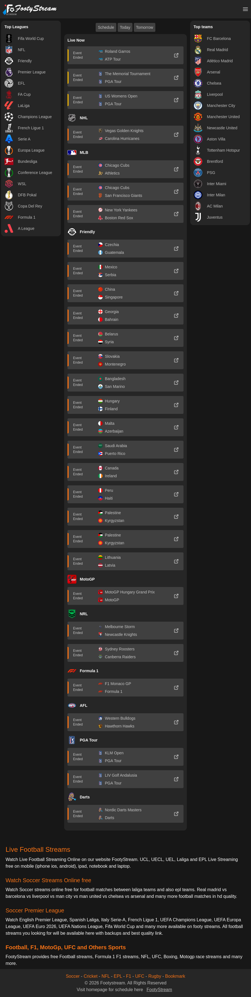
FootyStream (159, 989)
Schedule (106, 27)
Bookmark (175, 976)
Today (125, 27)
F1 (128, 976)
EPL (118, 976)
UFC (139, 976)
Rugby (154, 976)
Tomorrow (144, 27)
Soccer (73, 976)
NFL (106, 976)
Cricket (91, 976)
